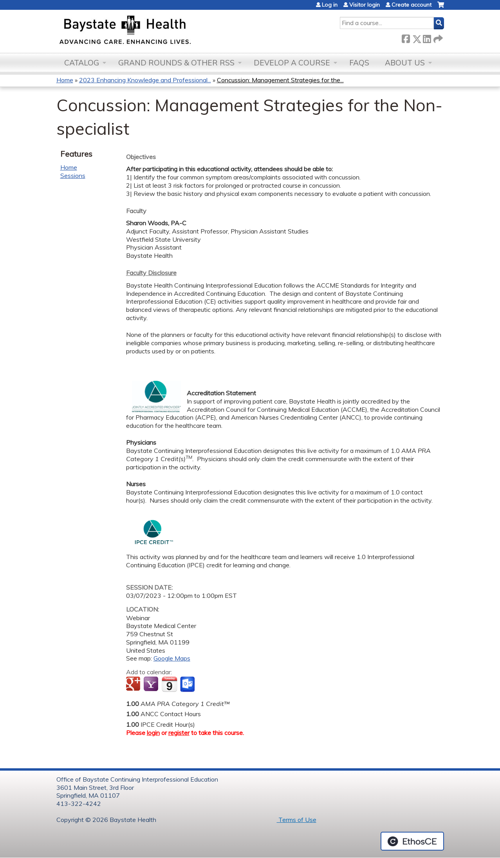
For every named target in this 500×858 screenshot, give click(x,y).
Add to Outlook (188, 684)
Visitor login (364, 4)
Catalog (81, 62)
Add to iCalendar (169, 684)
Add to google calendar (134, 684)
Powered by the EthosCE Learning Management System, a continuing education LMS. (412, 841)
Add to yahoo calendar (152, 684)
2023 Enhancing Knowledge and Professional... (145, 80)
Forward (437, 37)
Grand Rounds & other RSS (176, 62)
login (153, 733)
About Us (405, 62)
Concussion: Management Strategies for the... (280, 80)
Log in (330, 4)
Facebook (406, 37)
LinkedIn (427, 37)
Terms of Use (296, 820)
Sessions (72, 175)
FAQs (359, 62)
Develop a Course (292, 62)
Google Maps (171, 658)
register (179, 733)
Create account (411, 4)
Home (64, 80)
